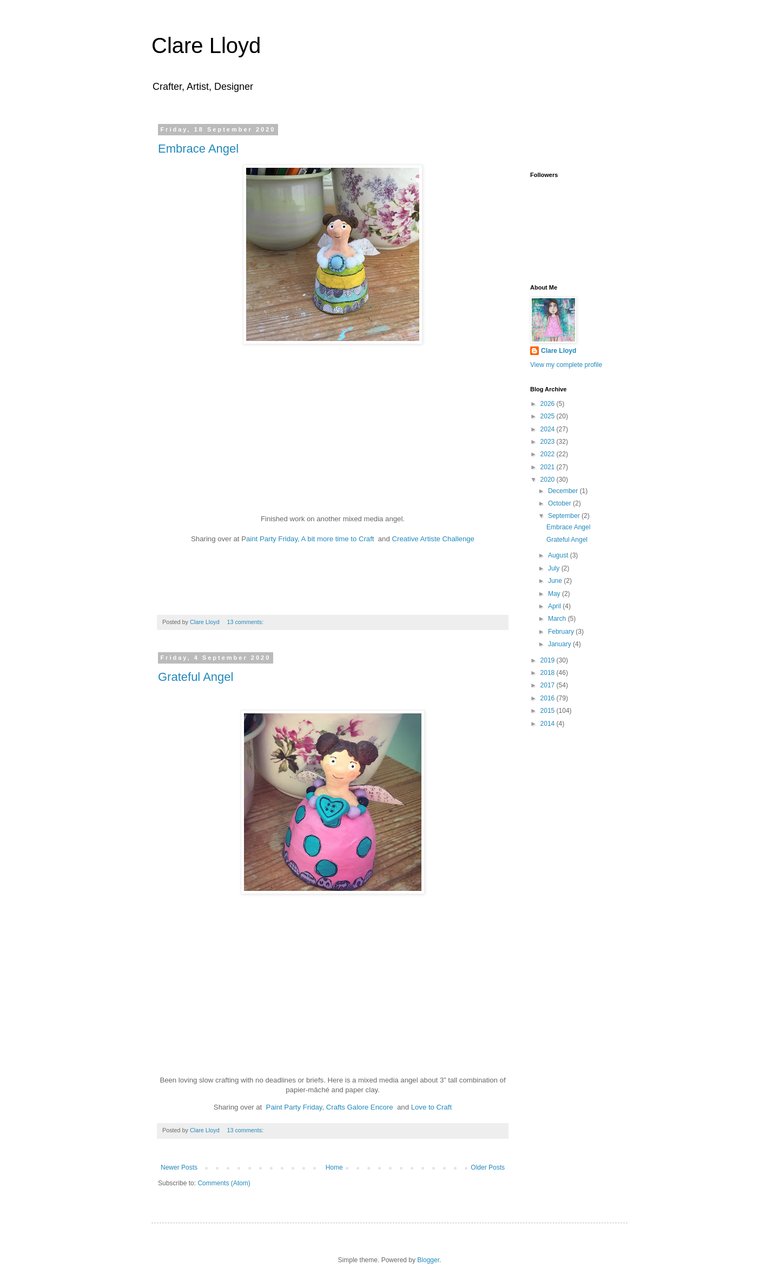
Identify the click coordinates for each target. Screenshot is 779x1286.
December (564, 491)
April (555, 606)
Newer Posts (179, 1167)
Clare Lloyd (206, 45)
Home (334, 1167)
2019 (548, 660)
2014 (548, 723)
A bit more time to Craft (339, 539)
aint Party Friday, (273, 539)
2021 (548, 467)
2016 (548, 698)
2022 (548, 454)
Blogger (428, 1260)
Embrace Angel (198, 148)
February (562, 631)
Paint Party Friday (294, 1107)
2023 (548, 441)
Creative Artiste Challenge (432, 539)
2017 (548, 685)
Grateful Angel (195, 677)
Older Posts (488, 1167)
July (555, 568)
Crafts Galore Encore (359, 1107)
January (560, 644)
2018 (548, 673)
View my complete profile (566, 365)
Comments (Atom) (223, 1183)
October (560, 503)
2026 (548, 404)
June (556, 581)
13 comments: (246, 622)
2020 (548, 479)
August (559, 555)
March (558, 618)
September (565, 516)
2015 (548, 710)
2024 (548, 429)
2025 (548, 416)
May (555, 594)
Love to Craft (430, 1107)
